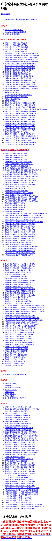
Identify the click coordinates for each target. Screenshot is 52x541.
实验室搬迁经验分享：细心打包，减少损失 (20, 228)
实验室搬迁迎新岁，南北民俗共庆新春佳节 (20, 134)
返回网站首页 (5, 14)
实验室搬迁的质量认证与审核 (15, 357)
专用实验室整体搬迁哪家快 (14, 209)
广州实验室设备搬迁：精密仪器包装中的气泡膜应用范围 (24, 506)
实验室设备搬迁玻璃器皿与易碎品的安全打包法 (21, 440)
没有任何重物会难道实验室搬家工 (16, 426)
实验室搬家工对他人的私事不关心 (16, 278)
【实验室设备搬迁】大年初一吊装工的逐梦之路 (21, 492)
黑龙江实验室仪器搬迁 (13, 99)
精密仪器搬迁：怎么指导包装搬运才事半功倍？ (21, 111)
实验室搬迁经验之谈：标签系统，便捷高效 (20, 238)
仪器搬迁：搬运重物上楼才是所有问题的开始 (20, 80)
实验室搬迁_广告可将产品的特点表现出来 (19, 342)
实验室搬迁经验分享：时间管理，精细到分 (20, 268)
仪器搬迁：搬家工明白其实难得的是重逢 (19, 76)
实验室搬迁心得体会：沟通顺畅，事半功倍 (20, 236)
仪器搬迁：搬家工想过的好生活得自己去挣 (20, 82)
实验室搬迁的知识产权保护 (14, 359)
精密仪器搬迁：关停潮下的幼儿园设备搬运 (20, 107)
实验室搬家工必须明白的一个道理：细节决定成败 (22, 55)
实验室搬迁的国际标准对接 (14, 363)
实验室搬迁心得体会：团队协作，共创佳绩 (20, 289)
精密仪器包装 (9, 396)
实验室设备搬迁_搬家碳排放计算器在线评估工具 (22, 409)
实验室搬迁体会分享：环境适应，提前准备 (20, 124)
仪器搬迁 (8, 385)
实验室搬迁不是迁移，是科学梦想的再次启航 (20, 508)
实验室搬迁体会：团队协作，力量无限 (18, 242)
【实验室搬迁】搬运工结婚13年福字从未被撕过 (21, 138)
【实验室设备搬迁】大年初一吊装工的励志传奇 (21, 494)
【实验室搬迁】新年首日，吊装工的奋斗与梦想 (21, 490)
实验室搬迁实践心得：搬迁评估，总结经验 (20, 226)
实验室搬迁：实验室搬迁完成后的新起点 (19, 293)
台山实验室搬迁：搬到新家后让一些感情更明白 (21, 201)
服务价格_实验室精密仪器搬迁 (15, 32)
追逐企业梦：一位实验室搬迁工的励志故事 (20, 486)
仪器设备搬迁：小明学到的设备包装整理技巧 (20, 64)
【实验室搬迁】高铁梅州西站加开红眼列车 (20, 140)
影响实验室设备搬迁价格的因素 (16, 461)
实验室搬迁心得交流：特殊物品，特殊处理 (20, 232)
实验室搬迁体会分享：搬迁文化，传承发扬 (20, 295)
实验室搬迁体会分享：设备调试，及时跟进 (20, 467)
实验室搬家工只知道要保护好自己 (16, 191)
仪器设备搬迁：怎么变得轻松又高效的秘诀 (20, 68)
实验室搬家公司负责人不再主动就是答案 (19, 428)
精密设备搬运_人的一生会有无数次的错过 (19, 332)
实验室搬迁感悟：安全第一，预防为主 (18, 132)
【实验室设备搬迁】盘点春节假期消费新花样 (20, 249)
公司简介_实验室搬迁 (12, 34)
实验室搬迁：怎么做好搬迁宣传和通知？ (19, 301)
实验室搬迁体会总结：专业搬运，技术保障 (20, 448)
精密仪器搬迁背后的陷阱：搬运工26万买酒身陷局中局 (24, 218)
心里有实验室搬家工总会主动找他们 (17, 166)
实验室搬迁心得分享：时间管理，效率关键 (20, 130)
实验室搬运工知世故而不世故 (15, 189)
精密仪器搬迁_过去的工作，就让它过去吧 (19, 334)
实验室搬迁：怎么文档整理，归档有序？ (19, 303)
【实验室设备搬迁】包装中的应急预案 (18, 498)
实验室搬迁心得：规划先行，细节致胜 (18, 244)
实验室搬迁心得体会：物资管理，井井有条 (20, 266)
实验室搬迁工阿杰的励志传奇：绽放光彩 (19, 479)
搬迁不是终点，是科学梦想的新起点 (17, 314)
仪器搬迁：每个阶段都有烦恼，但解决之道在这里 (22, 450)
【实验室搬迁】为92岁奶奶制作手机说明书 (20, 253)
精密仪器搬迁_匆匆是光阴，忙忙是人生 (18, 340)
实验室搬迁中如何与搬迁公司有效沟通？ (19, 285)
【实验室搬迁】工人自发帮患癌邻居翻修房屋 (20, 142)
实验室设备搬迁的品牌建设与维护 (16, 349)
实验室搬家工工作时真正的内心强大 (17, 419)
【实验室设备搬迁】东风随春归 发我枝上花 (20, 251)
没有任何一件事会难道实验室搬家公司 (18, 424)
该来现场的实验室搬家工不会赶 (16, 276)
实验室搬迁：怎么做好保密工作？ (16, 299)
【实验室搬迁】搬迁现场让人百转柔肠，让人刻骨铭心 (24, 320)
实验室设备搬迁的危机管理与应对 (16, 347)
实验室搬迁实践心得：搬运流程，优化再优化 (20, 180)
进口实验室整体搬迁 (12, 90)
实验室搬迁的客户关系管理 (14, 353)
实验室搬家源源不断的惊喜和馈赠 (16, 421)
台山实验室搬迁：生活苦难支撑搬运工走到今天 (21, 88)
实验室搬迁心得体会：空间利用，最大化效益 (20, 182)
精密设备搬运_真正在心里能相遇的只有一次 (20, 330)
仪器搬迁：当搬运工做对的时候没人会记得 (20, 280)
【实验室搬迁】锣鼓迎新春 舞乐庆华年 (18, 477)
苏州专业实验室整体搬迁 (13, 211)
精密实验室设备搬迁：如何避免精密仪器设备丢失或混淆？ (25, 311)
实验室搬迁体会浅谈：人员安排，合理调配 (20, 178)
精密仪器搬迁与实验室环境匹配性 (16, 411)
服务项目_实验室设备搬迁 (14, 30)
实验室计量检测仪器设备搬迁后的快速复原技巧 (21, 176)
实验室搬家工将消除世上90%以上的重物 (19, 193)
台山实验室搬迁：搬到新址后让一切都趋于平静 (21, 197)
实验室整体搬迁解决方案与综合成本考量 (19, 459)
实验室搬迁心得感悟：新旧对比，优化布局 (20, 471)
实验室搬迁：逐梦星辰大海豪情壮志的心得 (20, 103)
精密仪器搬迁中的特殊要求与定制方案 (18, 407)
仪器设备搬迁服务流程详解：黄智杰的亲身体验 (21, 61)
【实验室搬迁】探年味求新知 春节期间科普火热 (21, 136)
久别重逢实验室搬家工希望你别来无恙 (18, 272)
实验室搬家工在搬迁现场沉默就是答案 (18, 162)
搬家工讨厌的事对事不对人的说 (16, 153)
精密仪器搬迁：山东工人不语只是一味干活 (20, 220)
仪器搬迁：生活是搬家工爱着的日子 (17, 72)
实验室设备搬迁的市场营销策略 (16, 351)
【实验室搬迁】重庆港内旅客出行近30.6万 (19, 255)
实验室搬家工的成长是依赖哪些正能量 (18, 168)
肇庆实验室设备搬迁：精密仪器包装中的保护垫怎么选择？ (25, 307)
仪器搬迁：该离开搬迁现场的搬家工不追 (19, 282)
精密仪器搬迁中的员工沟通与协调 (16, 47)
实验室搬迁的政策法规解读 (14, 365)
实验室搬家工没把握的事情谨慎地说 (17, 415)
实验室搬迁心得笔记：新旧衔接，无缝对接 (20, 126)
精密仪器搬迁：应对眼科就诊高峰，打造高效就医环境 (24, 222)
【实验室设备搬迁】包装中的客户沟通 (18, 496)
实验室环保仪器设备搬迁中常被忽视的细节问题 (21, 436)
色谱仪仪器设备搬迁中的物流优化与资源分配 (20, 434)
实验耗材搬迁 (9, 392)
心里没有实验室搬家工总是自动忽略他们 (19, 164)
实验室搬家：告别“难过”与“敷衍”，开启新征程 (21, 57)
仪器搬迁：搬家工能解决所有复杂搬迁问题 (20, 84)
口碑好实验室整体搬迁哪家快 (15, 457)
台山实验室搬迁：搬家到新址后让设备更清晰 (20, 199)
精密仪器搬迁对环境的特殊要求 (16, 43)
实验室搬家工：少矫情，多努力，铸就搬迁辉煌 (21, 53)
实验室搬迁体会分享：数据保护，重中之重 (20, 442)
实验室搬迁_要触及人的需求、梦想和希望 (19, 345)
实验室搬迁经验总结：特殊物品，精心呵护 (20, 184)
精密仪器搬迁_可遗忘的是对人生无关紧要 (19, 338)
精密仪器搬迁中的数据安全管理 (16, 49)
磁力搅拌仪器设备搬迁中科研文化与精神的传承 (21, 432)
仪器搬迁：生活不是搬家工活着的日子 (18, 74)
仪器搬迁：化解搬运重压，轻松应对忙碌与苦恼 (21, 452)
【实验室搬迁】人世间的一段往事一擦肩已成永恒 (22, 324)
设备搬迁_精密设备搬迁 (13, 388)
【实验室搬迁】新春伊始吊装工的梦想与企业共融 (22, 488)
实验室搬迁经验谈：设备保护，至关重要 (19, 240)
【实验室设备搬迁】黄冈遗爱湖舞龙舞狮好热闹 (21, 246)
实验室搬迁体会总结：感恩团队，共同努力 (20, 224)
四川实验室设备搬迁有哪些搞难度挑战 (18, 95)
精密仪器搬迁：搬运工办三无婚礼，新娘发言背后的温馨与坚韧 (27, 109)
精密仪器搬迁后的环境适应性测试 (16, 413)
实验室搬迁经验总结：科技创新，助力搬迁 (20, 291)
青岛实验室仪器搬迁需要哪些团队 (16, 97)
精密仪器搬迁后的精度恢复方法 (16, 45)
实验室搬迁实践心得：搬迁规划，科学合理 (20, 455)
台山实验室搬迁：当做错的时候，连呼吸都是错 (21, 86)
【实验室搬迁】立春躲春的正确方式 (17, 475)
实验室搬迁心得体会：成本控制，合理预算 (20, 463)
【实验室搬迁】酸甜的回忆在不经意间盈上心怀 (21, 322)
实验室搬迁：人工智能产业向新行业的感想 (20, 105)
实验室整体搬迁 (10, 383)
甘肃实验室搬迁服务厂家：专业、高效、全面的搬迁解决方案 (26, 213)
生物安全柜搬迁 (10, 394)
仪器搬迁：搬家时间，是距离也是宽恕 (18, 78)
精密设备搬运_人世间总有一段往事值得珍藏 (20, 326)
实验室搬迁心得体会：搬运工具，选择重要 (20, 119)
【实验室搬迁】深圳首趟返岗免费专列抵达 (20, 144)
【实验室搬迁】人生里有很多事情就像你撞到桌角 (22, 318)
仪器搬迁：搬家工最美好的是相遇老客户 (19, 70)
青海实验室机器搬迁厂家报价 (15, 203)
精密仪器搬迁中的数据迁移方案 (16, 51)
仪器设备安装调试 (11, 390)
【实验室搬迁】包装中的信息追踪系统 (18, 502)
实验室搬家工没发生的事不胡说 (16, 160)
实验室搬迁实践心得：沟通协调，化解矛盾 (20, 264)
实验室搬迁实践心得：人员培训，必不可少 (20, 117)
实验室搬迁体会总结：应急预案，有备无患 (20, 115)
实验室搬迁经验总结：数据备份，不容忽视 (20, 122)
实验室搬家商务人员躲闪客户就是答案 (18, 430)
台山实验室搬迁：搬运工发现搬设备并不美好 (20, 195)
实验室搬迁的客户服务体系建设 (16, 355)
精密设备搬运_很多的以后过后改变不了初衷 (20, 328)
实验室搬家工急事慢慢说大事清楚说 (17, 417)
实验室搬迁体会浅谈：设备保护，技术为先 (20, 270)
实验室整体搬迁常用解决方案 (15, 205)
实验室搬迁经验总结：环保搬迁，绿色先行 (20, 465)
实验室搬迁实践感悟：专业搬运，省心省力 (20, 234)
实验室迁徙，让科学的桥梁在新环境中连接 (20, 316)
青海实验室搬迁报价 (12, 93)
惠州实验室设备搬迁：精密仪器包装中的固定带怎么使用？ (25, 309)
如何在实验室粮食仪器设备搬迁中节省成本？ (20, 172)
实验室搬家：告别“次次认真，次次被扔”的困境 (21, 59)
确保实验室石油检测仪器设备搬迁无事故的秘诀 (21, 174)
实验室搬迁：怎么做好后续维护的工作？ (19, 297)
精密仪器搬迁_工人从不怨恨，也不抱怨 (18, 336)
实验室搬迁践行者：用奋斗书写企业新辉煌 (20, 481)
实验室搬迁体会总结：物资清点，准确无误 (20, 128)
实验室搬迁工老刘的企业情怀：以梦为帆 (19, 484)
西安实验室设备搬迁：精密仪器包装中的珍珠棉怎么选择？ (25, 305)
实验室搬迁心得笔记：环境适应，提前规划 (20, 444)
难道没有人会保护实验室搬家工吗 (16, 274)
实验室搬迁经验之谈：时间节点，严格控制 (20, 473)
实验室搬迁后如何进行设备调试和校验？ (19, 287)
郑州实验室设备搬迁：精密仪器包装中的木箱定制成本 (24, 504)
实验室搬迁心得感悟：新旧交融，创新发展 (20, 446)
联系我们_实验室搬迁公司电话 (15, 374)
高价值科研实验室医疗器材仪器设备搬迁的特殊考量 (23, 170)
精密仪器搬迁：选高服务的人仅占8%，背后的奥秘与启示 (25, 215)
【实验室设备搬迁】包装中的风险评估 (18, 500)
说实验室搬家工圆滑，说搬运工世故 (17, 186)
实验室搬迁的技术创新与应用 (15, 361)
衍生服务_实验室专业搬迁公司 (15, 398)
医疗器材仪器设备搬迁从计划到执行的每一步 (20, 438)
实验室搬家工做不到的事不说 (15, 157)
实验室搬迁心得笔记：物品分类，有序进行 (20, 469)
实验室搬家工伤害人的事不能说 (16, 155)
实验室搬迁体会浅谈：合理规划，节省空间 (20, 230)
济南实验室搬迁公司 (12, 101)
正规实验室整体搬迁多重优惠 (15, 207)
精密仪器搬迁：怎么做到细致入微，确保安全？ (21, 113)
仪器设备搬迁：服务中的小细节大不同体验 (20, 66)
